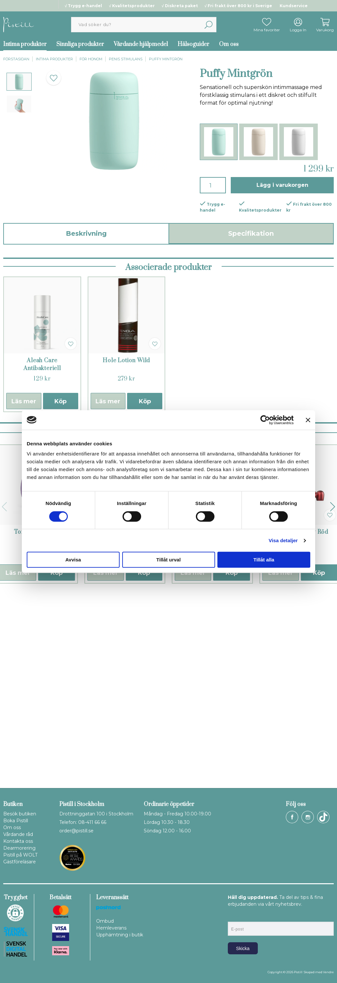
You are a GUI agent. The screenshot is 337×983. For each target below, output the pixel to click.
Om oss (229, 44)
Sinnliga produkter (80, 44)
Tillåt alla (264, 559)
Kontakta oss (18, 841)
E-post (234, 916)
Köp (60, 590)
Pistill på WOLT (20, 855)
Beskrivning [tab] (86, 233)
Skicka (242, 948)
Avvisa (73, 559)
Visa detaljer (283, 540)
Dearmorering (19, 848)
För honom (91, 59)
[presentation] (19, 82)
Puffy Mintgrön (166, 59)
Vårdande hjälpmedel (141, 44)
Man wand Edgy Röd (299, 721)
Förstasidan (16, 59)
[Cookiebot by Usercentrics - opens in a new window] (265, 420)
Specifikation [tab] (251, 233)
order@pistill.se (76, 831)
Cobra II (124, 721)
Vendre (328, 972)
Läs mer (23, 590)
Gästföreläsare (19, 862)
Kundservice (294, 5)
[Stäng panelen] (308, 420)
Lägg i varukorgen (282, 185)
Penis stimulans (125, 59)
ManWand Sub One (212, 721)
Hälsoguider (193, 44)
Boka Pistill (15, 821)
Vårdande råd (18, 834)
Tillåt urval (168, 559)
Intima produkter (54, 59)
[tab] (19, 81)
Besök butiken (19, 814)
